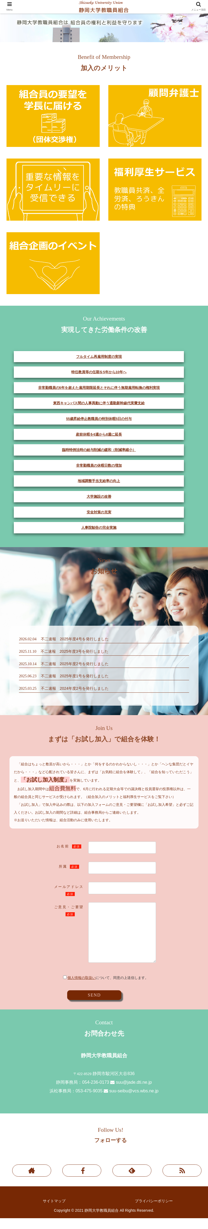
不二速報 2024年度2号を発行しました (75, 688)
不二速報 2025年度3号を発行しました (74, 651)
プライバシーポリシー (154, 1212)
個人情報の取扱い (81, 988)
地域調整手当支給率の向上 (99, 481)
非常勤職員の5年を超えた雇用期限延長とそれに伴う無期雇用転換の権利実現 (99, 388)
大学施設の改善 (99, 496)
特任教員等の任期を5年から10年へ (98, 372)
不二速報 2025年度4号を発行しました (75, 639)
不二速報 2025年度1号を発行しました (75, 676)
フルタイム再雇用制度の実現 (99, 357)
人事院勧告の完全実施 (98, 528)
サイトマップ (54, 1212)
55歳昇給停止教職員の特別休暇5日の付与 (99, 419)
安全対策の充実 (99, 512)
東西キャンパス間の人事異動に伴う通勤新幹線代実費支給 (99, 403)
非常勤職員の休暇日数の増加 (99, 465)
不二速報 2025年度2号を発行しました (75, 664)
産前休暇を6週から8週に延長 (99, 434)
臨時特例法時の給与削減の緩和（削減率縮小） (99, 450)
